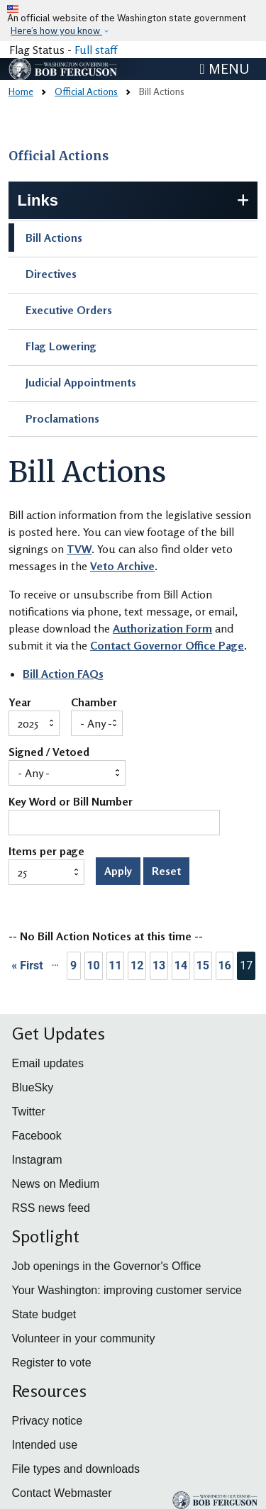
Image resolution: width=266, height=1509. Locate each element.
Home (21, 91)
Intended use (45, 1445)
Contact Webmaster (62, 1493)
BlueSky (33, 1087)
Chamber (94, 702)
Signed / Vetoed (49, 752)
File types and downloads (76, 1469)
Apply (118, 871)
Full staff (95, 50)
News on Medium (56, 1184)
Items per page (46, 851)
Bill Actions (54, 237)
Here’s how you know (56, 31)
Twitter (28, 1112)
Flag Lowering (61, 346)
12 (137, 965)
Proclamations (62, 418)
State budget (44, 1314)
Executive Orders (69, 310)
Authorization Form (162, 628)
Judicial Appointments (81, 382)
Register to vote (52, 1363)
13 (159, 965)
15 (202, 965)
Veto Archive (122, 566)
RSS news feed (51, 1208)
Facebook (37, 1136)
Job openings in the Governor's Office (106, 1266)
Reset (166, 871)
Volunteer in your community (83, 1338)
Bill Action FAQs (63, 674)
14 (180, 965)
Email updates (48, 1063)
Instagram (37, 1160)
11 (115, 965)
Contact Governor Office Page (167, 645)
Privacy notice (47, 1421)
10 (93, 965)
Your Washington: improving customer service (127, 1290)
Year (20, 702)
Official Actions (86, 91)
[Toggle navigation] (224, 68)
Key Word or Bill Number (71, 802)
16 (224, 965)
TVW (79, 549)
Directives (51, 274)
